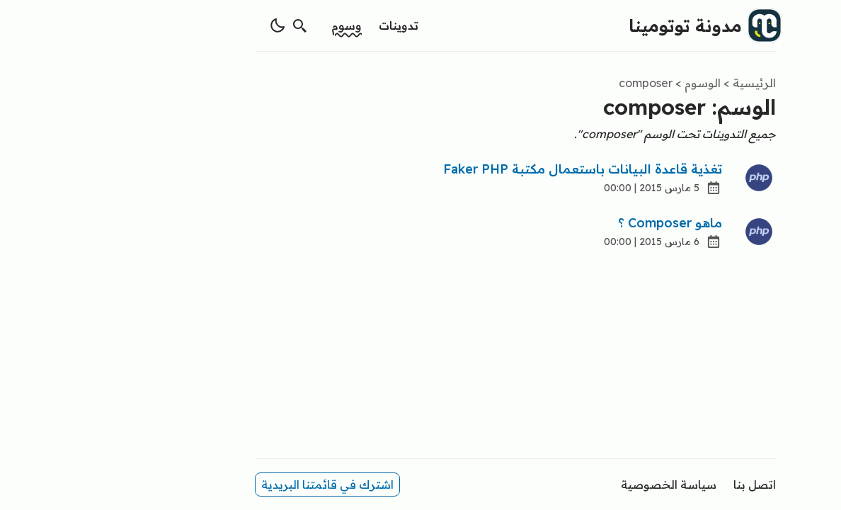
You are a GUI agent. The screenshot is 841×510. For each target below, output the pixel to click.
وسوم (251, 25)
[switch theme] (182, 25)
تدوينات (304, 25)
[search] (205, 25)
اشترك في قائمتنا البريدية (232, 484)
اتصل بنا (660, 484)
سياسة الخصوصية (574, 484)
